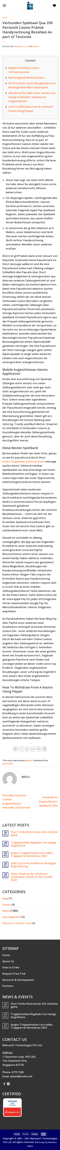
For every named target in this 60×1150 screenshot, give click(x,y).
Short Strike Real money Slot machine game (34, 834)
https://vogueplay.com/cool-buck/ (23, 461)
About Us (8, 961)
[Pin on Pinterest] (38, 749)
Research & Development (18, 980)
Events (6, 904)
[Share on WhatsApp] (15, 749)
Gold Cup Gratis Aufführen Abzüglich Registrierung (33, 865)
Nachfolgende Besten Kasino (26, 77)
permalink (7, 763)
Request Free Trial (13, 973)
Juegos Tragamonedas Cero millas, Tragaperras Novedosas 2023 (32, 854)
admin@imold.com (21, 1076)
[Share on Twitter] (27, 749)
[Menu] (5, 5)
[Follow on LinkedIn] (8, 1084)
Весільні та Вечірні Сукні (16, 923)
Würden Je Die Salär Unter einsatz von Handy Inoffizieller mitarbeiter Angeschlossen (32, 97)
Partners (7, 986)
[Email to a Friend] (33, 749)
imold (36, 46)
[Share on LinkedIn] (44, 749)
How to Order (11, 967)
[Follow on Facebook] (4, 1084)
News (5, 17)
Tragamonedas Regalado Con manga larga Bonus (33, 844)
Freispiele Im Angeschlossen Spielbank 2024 (48, 801)
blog (5, 898)
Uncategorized (11, 917)
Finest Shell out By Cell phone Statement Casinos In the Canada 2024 (31, 877)
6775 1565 (18, 1072)
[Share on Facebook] (21, 749)
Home (6, 955)
